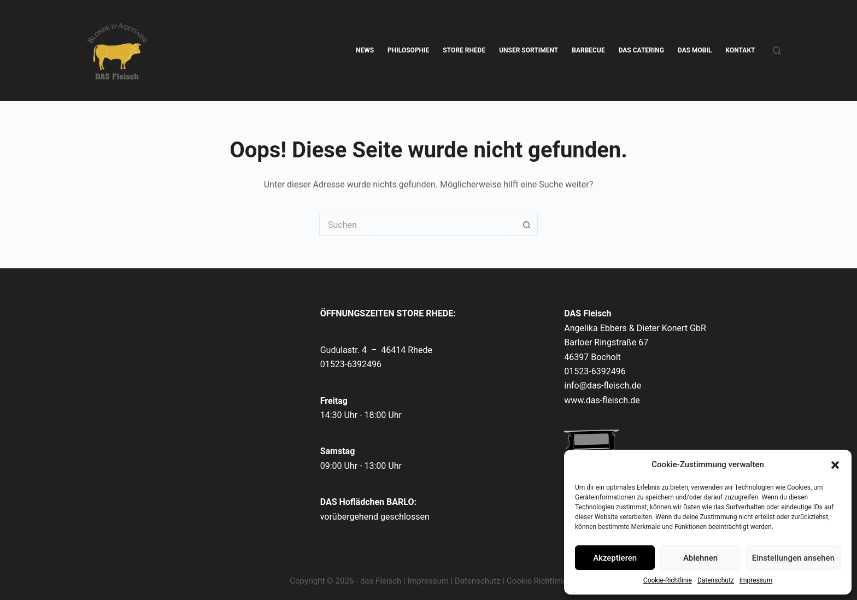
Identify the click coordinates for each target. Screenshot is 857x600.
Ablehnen (700, 558)
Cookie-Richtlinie (667, 580)
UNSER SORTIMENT (528, 50)
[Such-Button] (527, 225)
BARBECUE (588, 50)
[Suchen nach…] (417, 225)
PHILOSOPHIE (408, 50)
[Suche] (777, 50)
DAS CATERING (641, 50)
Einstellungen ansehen (793, 558)
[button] (835, 465)
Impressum (755, 580)
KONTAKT (740, 50)
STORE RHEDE (464, 50)
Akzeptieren (615, 558)
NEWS (365, 50)
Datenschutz (715, 580)
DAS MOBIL (695, 50)
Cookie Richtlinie (537, 581)
